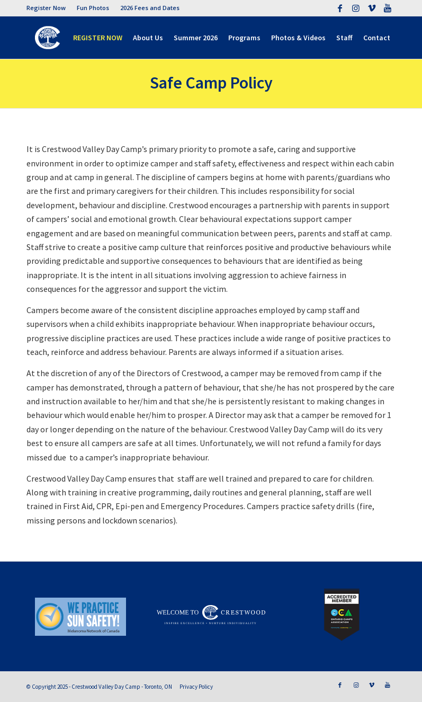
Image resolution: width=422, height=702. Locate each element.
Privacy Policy (196, 686)
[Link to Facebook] (339, 8)
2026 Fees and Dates (149, 8)
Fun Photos (93, 8)
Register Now (46, 8)
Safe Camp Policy (211, 82)
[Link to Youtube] (388, 8)
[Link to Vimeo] (371, 8)
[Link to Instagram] (355, 8)
